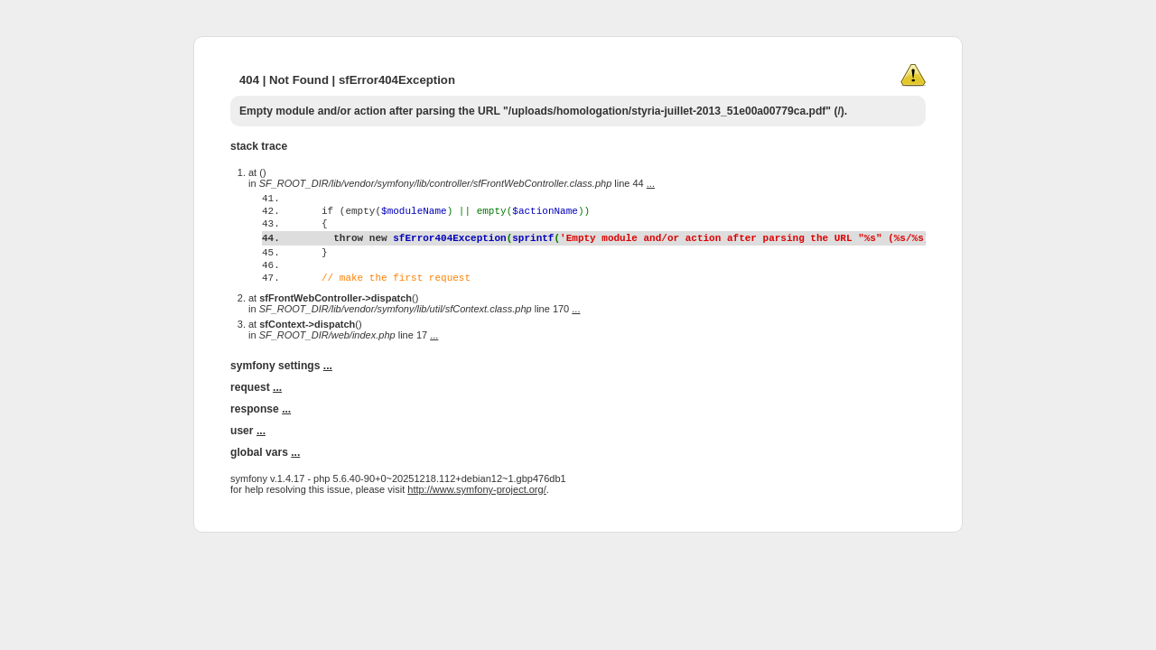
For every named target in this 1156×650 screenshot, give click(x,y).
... (651, 183)
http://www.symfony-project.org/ (476, 524)
